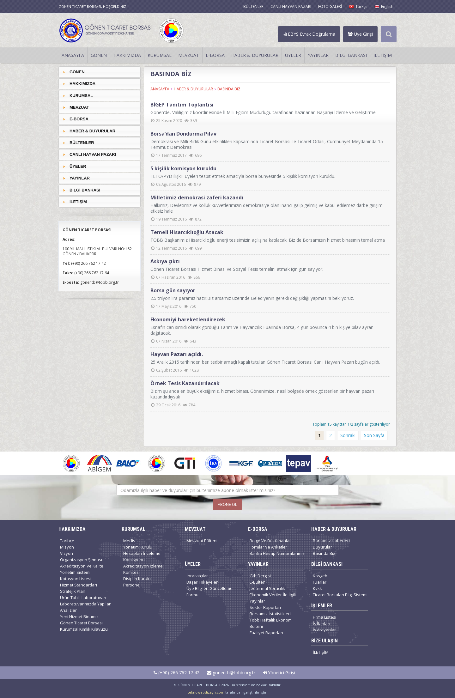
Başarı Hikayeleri (202, 582)
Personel (132, 585)
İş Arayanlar (324, 630)
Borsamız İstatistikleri (270, 613)
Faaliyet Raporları (266, 632)
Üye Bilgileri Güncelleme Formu (209, 592)
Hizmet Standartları (78, 585)
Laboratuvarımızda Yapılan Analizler (86, 607)
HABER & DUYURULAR (254, 55)
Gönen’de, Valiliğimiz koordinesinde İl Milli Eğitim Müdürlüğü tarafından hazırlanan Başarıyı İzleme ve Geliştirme (263, 112)
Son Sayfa (374, 435)
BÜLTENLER (253, 6)
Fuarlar (319, 582)
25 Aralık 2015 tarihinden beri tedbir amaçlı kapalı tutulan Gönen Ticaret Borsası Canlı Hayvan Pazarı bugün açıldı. (265, 362)
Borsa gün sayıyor (172, 290)
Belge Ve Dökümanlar (270, 540)
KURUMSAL (160, 55)
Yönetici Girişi (279, 673)
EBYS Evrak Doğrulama (309, 34)
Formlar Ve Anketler (268, 547)
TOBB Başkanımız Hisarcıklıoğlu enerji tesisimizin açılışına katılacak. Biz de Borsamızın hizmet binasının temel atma (267, 240)
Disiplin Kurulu (137, 578)
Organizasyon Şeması (81, 559)
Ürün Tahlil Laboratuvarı (83, 597)
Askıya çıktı (165, 261)
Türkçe (358, 6)
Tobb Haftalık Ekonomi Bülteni (271, 623)
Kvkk (317, 588)
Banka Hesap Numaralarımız (277, 553)
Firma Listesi (324, 617)
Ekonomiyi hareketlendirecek (187, 319)
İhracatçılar (197, 576)
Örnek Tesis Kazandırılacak (185, 383)
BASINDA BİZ (228, 89)
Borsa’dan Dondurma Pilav (183, 133)
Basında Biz (324, 553)
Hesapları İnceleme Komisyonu (142, 556)
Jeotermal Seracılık (267, 588)
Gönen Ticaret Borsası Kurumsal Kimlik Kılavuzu (84, 626)
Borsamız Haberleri (331, 540)
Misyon (67, 547)
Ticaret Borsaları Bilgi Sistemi (340, 595)
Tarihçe (67, 540)
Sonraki (347, 435)
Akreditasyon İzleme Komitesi (143, 569)
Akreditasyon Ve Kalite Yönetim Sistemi (81, 569)
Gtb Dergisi (260, 576)
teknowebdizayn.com (206, 692)
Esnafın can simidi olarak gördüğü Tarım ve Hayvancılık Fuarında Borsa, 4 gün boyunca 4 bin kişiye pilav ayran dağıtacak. (261, 330)
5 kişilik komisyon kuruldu (183, 168)
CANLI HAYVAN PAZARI (290, 6)
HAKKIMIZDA (127, 55)
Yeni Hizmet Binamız (79, 616)
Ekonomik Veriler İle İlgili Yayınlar (273, 598)
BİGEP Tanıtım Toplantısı (182, 104)
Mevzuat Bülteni (201, 540)
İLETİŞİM (382, 55)
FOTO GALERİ (330, 6)
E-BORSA (215, 55)
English (383, 6)
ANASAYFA (73, 55)
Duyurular (322, 547)
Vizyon (66, 553)
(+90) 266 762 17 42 (176, 673)
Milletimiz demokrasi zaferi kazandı (196, 197)
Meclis (129, 540)
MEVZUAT (188, 55)
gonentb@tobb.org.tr (231, 673)
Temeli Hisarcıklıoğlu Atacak (186, 232)
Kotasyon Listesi (75, 578)
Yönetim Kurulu (137, 547)
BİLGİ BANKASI (351, 55)
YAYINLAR (318, 55)
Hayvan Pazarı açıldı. (176, 354)
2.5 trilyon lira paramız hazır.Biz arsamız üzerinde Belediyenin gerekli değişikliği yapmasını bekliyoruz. (252, 298)
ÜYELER (293, 55)
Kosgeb (320, 576)
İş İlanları (321, 623)
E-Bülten (257, 582)
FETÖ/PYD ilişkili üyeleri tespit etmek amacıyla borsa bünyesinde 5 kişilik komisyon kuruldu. (242, 176)
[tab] (99, 71)
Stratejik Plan (72, 591)
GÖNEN (99, 55)
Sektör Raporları (265, 607)
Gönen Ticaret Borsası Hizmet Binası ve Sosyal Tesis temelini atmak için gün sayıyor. (236, 269)
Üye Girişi (360, 34)
